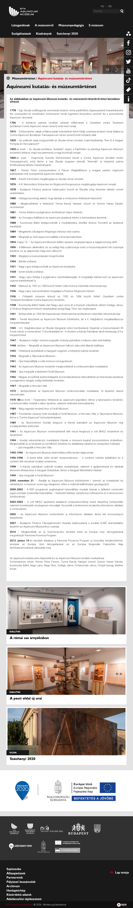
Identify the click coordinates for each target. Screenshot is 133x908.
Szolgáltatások (21, 33)
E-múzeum (96, 25)
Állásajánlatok (15, 873)
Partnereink (14, 877)
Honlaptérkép (15, 890)
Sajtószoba (13, 869)
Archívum (13, 886)
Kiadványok (44, 33)
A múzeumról (44, 25)
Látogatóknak (21, 25)
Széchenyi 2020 (67, 33)
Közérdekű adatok (19, 895)
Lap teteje (122, 872)
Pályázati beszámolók (21, 882)
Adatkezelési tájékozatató (24, 899)
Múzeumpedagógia (71, 25)
